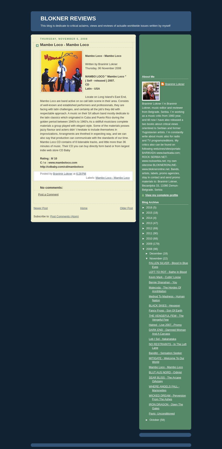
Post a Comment (48, 194)
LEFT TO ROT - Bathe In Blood (168, 272)
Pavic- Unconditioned (162, 413)
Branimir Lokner (174, 84)
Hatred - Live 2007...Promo (165, 324)
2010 (149, 238)
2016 (149, 207)
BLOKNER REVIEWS (68, 18)
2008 (149, 249)
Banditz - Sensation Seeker (165, 353)
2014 (149, 218)
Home (84, 208)
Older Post (126, 208)
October (155, 419)
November (156, 258)
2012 (149, 228)
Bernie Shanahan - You (163, 282)
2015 (149, 212)
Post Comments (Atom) (64, 216)
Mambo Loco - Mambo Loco (113, 177)
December (156, 253)
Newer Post (41, 208)
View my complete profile (161, 195)
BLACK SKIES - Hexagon (164, 305)
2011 (149, 233)
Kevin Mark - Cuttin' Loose (165, 277)
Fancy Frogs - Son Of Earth (165, 310)
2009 (149, 243)
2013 (149, 223)
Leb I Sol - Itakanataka (162, 339)
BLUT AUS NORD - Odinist (165, 372)
